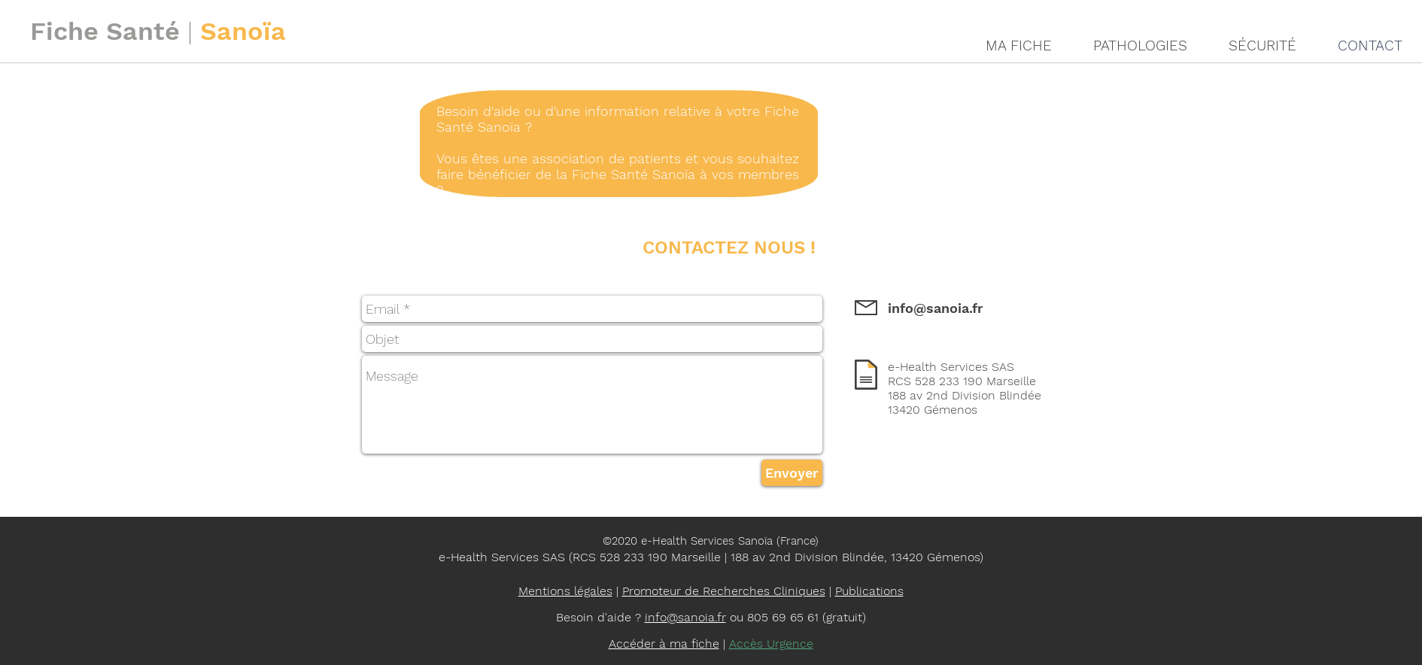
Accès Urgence (771, 643)
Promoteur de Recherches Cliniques (723, 591)
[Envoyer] (791, 473)
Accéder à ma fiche (664, 643)
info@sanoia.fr (935, 308)
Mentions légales (565, 591)
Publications (869, 591)
